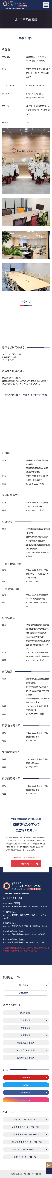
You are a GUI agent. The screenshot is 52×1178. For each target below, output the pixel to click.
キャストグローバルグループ (25, 1119)
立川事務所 (25, 1020)
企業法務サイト (25, 993)
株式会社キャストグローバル (25, 1157)
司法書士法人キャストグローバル (25, 1127)
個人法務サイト (25, 985)
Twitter (25, 1084)
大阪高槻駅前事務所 (25, 1042)
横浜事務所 (25, 1027)
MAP (16, 903)
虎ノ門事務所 (25, 1012)
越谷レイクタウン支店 (25, 1050)
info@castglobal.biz (35, 85)
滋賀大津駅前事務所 (25, 1057)
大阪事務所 (25, 1035)
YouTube (26, 1077)
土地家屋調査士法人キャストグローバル (25, 1142)
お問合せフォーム (26, 863)
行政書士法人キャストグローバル (25, 1134)
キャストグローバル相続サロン (25, 1149)
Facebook (25, 1092)
